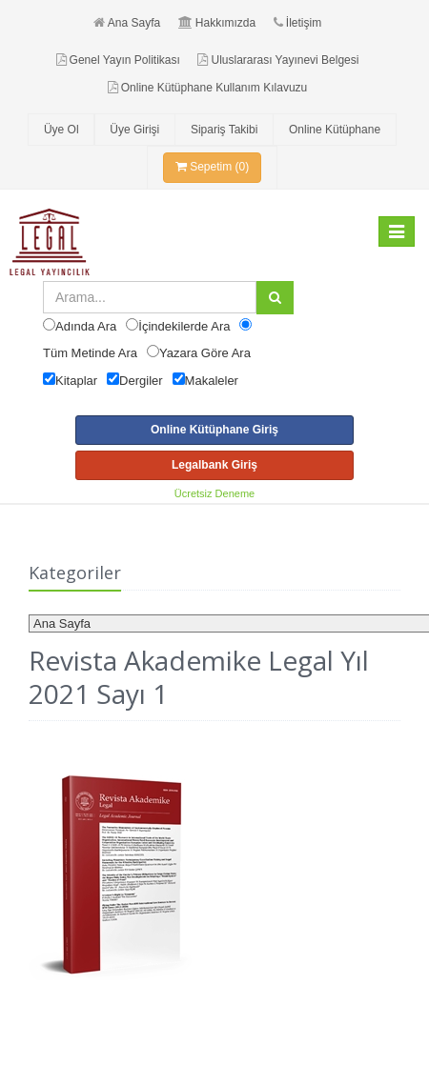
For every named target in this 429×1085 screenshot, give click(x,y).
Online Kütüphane (334, 129)
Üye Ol (61, 129)
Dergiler (141, 380)
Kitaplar (76, 380)
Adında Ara (85, 326)
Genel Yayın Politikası (118, 60)
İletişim (297, 23)
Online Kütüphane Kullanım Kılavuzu (207, 87)
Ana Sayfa (126, 23)
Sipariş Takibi (224, 129)
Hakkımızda (216, 23)
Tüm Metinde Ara (90, 353)
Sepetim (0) (212, 166)
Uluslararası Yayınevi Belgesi (277, 60)
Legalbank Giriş (214, 465)
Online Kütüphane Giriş (214, 429)
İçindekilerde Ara (184, 326)
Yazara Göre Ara (205, 353)
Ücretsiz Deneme (214, 493)
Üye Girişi (134, 129)
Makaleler (211, 380)
